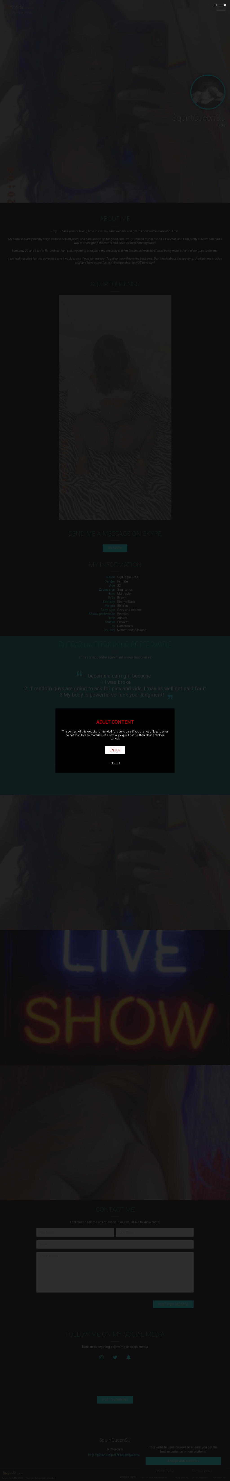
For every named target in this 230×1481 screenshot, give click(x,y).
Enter (115, 750)
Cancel (115, 763)
